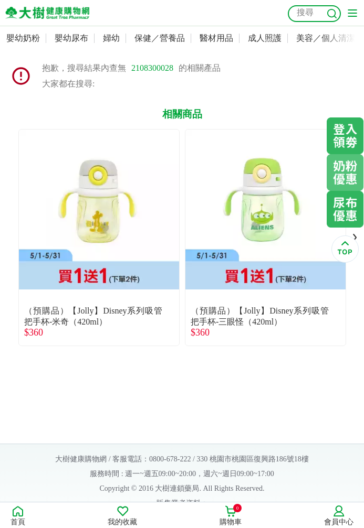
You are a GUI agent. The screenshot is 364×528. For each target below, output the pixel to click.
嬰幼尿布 (71, 38)
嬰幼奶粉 (23, 38)
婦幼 (111, 38)
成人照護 (265, 38)
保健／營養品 (159, 38)
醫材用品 (216, 38)
